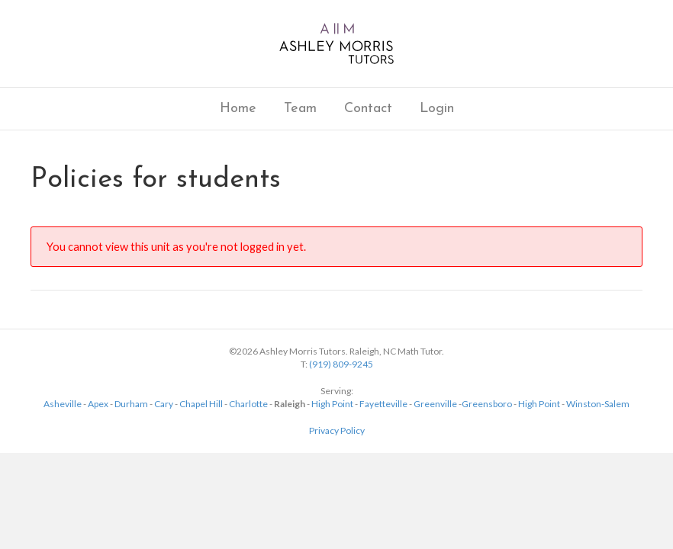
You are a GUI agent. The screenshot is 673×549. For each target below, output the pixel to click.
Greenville (435, 403)
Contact (368, 108)
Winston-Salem (598, 403)
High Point (332, 403)
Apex (98, 403)
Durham (131, 403)
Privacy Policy (337, 430)
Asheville (62, 403)
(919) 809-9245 (341, 364)
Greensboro (487, 403)
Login (437, 108)
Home (238, 108)
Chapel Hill (201, 403)
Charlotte (248, 403)
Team (300, 108)
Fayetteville (383, 403)
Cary (163, 403)
